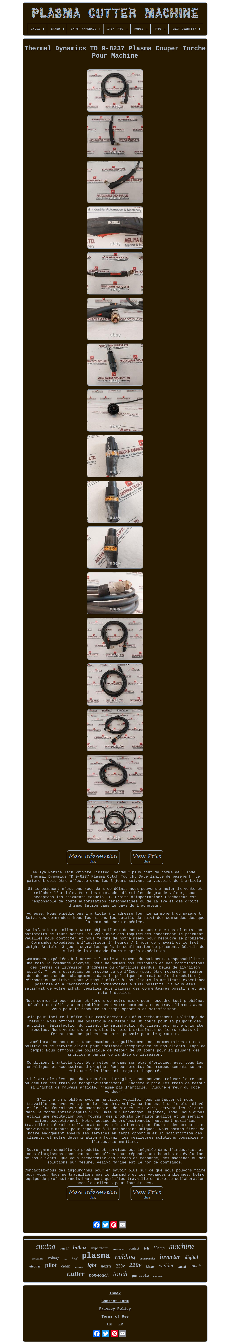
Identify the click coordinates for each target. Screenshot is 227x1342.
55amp (150, 1266)
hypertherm (100, 1248)
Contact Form (115, 1301)
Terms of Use (115, 1316)
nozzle (106, 1266)
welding (124, 1256)
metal (182, 1266)
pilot (51, 1265)
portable (140, 1276)
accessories (118, 1249)
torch (120, 1274)
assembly (79, 1267)
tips (66, 1259)
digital (191, 1257)
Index (115, 1293)
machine (181, 1246)
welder (166, 1265)
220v (135, 1264)
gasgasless (37, 1258)
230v (120, 1265)
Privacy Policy (115, 1309)
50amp (158, 1248)
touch (195, 1265)
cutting (45, 1246)
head (75, 1258)
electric (35, 1266)
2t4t (146, 1248)
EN (109, 1324)
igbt (91, 1265)
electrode (158, 1276)
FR (120, 1324)
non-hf (64, 1248)
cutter (75, 1274)
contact (134, 1248)
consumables (147, 1258)
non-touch (99, 1275)
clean (65, 1266)
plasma (96, 1256)
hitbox (80, 1247)
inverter (170, 1256)
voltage (54, 1258)
